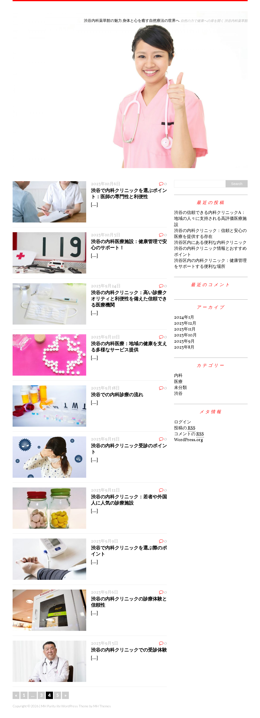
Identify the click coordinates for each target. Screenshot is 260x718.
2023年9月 (184, 342)
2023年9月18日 (105, 388)
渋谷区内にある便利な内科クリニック (210, 243)
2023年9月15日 (105, 439)
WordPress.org (188, 440)
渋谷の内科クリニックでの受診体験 (129, 649)
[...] (94, 205)
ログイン (182, 422)
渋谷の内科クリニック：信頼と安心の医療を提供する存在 (210, 234)
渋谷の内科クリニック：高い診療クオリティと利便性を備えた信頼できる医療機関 (129, 298)
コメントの (189, 434)
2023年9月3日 (104, 644)
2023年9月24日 (106, 286)
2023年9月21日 (105, 337)
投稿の (184, 428)
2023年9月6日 (104, 592)
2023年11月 (185, 329)
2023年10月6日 (105, 184)
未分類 (180, 388)
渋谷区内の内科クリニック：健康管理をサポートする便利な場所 (210, 264)
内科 (178, 376)
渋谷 (178, 394)
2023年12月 (185, 323)
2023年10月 (185, 335)
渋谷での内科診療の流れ (117, 394)
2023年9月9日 (104, 541)
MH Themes (102, 706)
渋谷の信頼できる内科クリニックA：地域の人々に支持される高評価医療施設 (210, 219)
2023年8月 (184, 347)
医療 (178, 382)
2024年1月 (184, 318)
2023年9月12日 (105, 490)
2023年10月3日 (105, 235)
